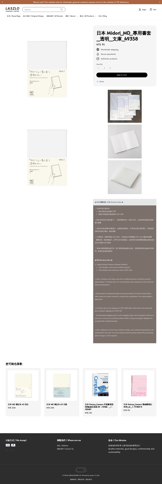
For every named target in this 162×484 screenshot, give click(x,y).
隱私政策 (81, 479)
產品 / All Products (87, 16)
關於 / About (70, 16)
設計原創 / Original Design (33, 16)
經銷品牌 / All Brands (55, 16)
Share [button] (100, 81)
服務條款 (73, 479)
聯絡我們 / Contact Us (65, 449)
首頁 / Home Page (13, 16)
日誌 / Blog (102, 16)
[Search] (61, 9)
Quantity (99, 64)
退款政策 (89, 479)
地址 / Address (62, 446)
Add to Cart (122, 75)
